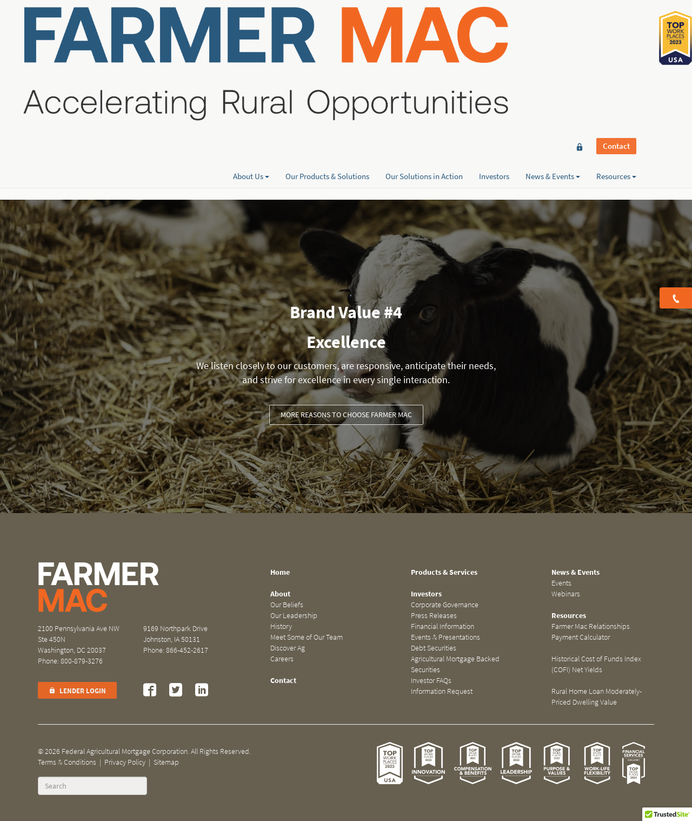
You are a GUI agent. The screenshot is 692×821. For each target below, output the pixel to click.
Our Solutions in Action (424, 47)
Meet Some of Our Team (306, 637)
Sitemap (166, 762)
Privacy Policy (124, 762)
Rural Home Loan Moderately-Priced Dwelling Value (596, 696)
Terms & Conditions (67, 762)
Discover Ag (287, 648)
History (281, 626)
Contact (616, 28)
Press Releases (434, 615)
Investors (494, 47)
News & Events (552, 47)
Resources (616, 47)
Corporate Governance (444, 605)
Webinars (565, 594)
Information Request (442, 691)
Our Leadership (293, 615)
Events (561, 583)
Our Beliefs (286, 605)
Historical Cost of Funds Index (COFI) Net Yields (596, 664)
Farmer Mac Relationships (590, 626)
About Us (251, 47)
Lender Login (77, 690)
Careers (282, 659)
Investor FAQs (431, 680)
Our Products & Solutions (327, 47)
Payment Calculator (580, 637)
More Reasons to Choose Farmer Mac (346, 415)
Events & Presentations (445, 637)
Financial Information (442, 626)
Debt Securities (433, 648)
